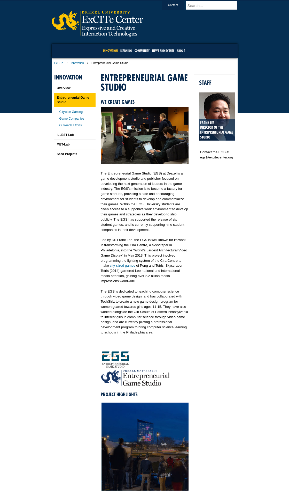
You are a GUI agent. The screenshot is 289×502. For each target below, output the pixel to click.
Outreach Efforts (70, 125)
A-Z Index (93, 483)
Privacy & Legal (143, 483)
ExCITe (58, 62)
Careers (124, 483)
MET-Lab (63, 144)
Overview (64, 88)
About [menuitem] (181, 51)
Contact (178, 4)
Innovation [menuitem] (110, 51)
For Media (109, 483)
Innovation (77, 62)
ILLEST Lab (65, 135)
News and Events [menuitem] (163, 51)
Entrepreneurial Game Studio (73, 100)
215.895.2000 (189, 498)
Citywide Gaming (71, 112)
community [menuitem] (142, 51)
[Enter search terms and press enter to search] (214, 5)
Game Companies (71, 118)
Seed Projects (67, 154)
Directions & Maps (181, 483)
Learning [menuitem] (126, 51)
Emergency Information (140, 489)
